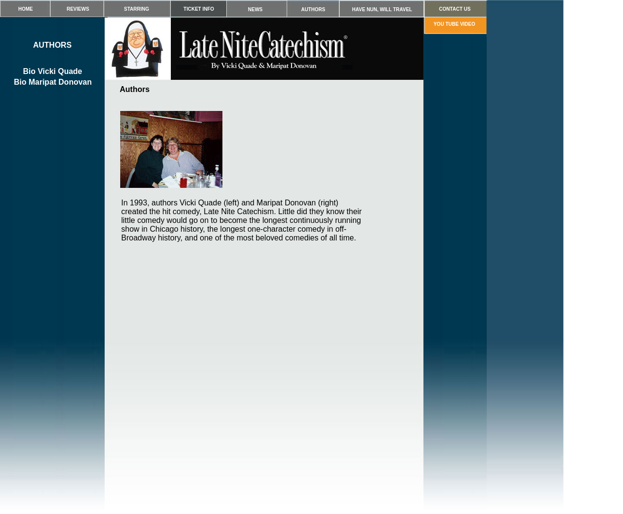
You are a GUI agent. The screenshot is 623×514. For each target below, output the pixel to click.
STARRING (136, 9)
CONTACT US (455, 9)
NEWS (255, 9)
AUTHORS (313, 9)
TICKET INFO (198, 9)
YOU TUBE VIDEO (455, 24)
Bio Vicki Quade (52, 71)
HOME (25, 9)
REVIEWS (78, 9)
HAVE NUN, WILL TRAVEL (382, 9)
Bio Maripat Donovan (53, 82)
